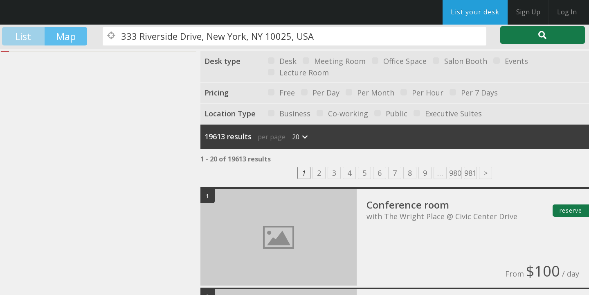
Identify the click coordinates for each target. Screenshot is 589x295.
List (23, 36)
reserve (571, 210)
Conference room (407, 204)
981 (470, 173)
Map (66, 36)
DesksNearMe (57, 12)
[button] (108, 145)
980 (455, 173)
